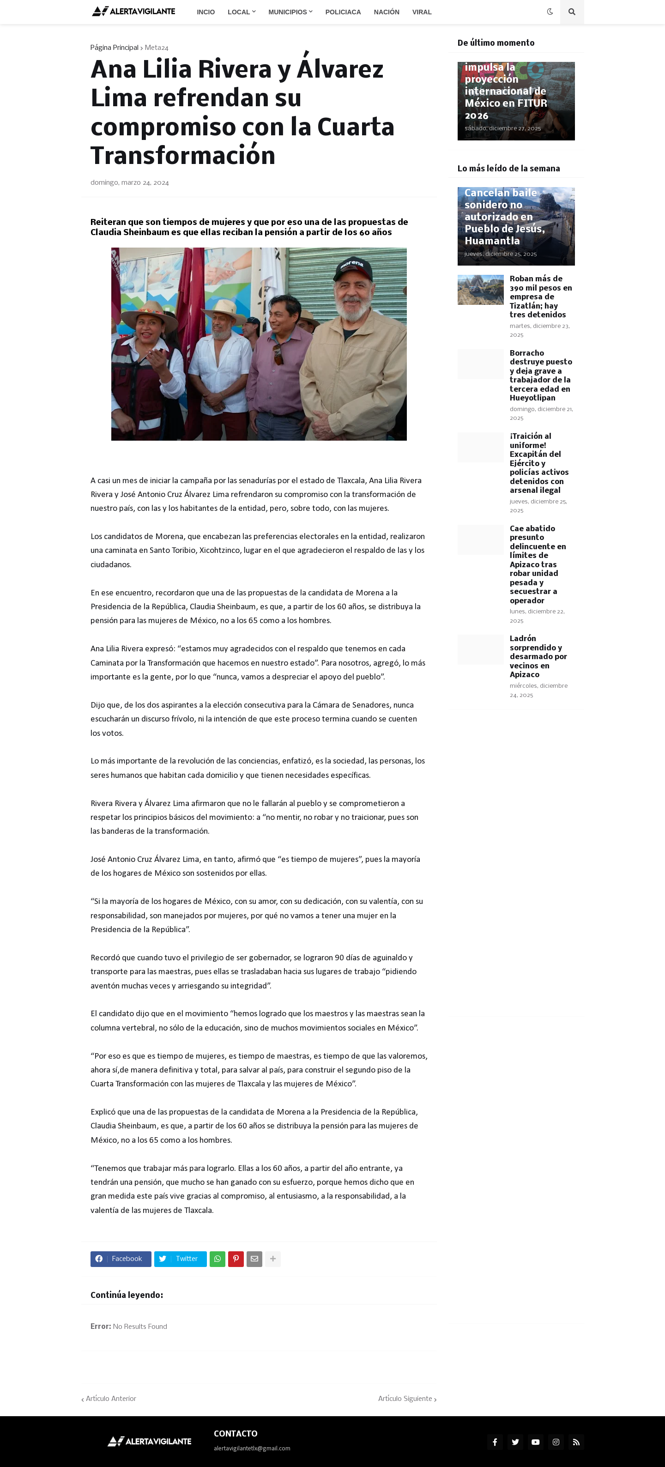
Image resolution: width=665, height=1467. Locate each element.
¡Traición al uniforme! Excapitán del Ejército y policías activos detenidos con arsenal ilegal (539, 464)
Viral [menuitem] (422, 12)
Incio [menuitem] (206, 12)
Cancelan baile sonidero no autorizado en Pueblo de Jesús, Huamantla (505, 217)
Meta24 (157, 48)
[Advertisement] (516, 868)
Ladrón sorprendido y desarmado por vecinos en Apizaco (538, 657)
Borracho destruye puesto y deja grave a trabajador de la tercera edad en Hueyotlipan (541, 376)
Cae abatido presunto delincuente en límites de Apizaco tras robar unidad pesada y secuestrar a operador (538, 565)
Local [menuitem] (239, 12)
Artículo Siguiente (405, 1399)
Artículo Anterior (111, 1399)
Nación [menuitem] (386, 12)
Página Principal (115, 48)
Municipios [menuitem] (288, 12)
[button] (550, 12)
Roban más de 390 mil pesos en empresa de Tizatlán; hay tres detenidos (541, 297)
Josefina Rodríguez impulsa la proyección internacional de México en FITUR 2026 (511, 86)
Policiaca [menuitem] (343, 12)
